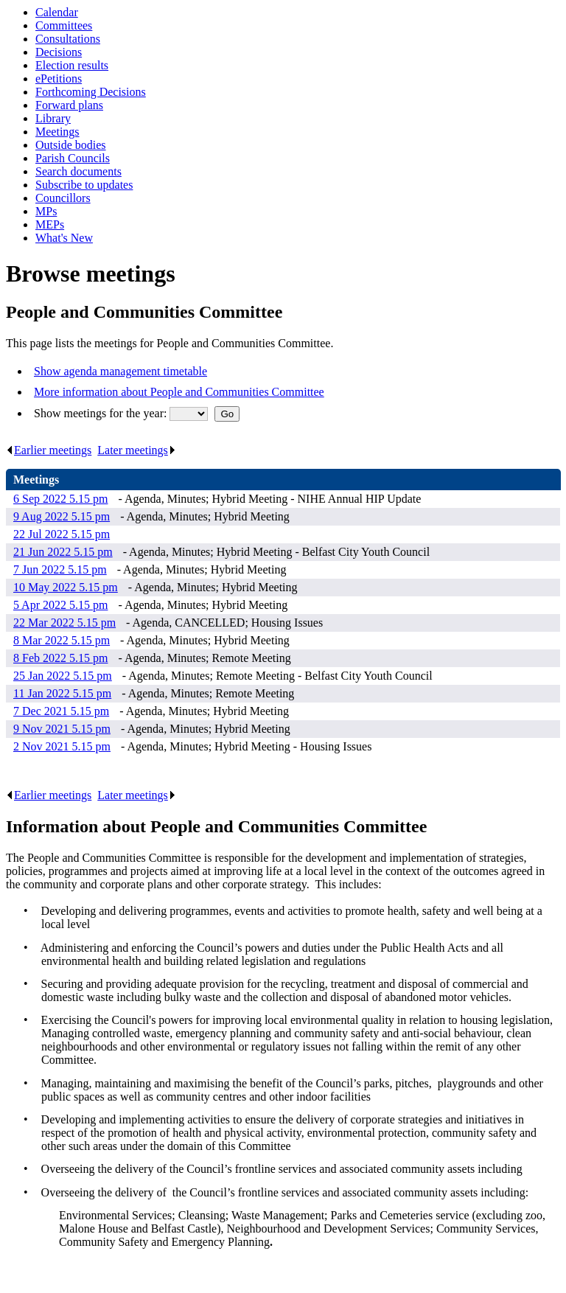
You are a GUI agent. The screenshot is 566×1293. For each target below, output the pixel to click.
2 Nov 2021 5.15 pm (62, 746)
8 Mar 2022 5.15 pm (61, 640)
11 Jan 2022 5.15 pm (62, 693)
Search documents (78, 171)
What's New (64, 237)
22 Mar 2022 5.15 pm (64, 622)
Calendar (56, 12)
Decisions (58, 52)
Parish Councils (72, 158)
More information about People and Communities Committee (179, 392)
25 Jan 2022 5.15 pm (62, 675)
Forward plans (69, 105)
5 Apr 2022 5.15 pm (60, 605)
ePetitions (58, 78)
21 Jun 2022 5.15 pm (63, 552)
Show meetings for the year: (102, 413)
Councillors (63, 198)
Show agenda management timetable (120, 371)
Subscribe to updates (84, 184)
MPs (46, 211)
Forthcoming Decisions (90, 92)
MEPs (49, 224)
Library (53, 118)
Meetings (57, 131)
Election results (71, 65)
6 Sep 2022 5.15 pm (60, 498)
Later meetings (136, 450)
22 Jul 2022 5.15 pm (61, 534)
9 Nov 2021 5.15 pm (62, 728)
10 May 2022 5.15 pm (65, 587)
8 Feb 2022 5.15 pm (60, 658)
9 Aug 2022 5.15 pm (61, 516)
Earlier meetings (48, 450)
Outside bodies (70, 145)
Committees (63, 25)
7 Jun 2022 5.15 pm (60, 569)
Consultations (67, 38)
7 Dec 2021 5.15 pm (61, 711)
